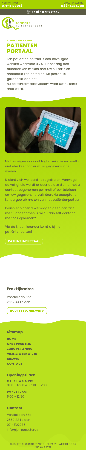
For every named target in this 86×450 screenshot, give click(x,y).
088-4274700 (72, 6)
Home (11, 339)
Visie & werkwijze (22, 354)
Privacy (51, 444)
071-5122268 (12, 6)
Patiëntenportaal (43, 12)
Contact (15, 364)
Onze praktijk (19, 344)
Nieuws (13, 359)
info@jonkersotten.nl (23, 430)
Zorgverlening (20, 349)
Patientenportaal (24, 241)
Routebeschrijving (27, 311)
